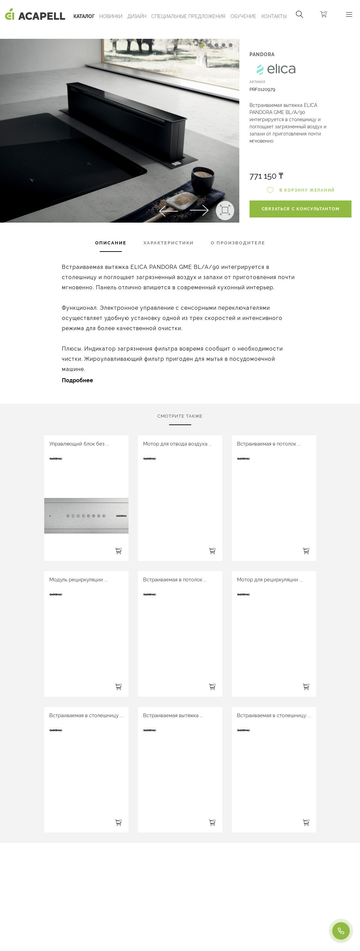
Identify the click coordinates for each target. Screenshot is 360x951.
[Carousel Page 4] (223, 45)
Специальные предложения (188, 16)
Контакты (274, 16)
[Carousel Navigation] (119, 31)
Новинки (110, 16)
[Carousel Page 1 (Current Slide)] (202, 45)
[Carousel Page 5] (231, 45)
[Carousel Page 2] (209, 45)
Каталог (84, 16)
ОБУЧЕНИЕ (243, 16)
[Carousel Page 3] (216, 45)
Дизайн (137, 16)
